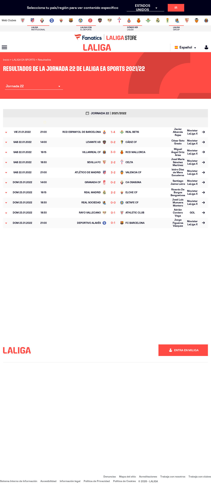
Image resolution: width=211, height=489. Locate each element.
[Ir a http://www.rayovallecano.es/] (110, 20)
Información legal (70, 481)
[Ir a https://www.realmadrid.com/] (158, 20)
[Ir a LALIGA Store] (105, 37)
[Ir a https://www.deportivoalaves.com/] (52, 20)
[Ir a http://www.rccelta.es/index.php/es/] (119, 20)
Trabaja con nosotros (172, 476)
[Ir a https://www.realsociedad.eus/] (177, 20)
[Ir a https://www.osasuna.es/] (42, 20)
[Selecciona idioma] (186, 47)
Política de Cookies (124, 481)
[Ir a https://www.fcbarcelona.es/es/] (71, 20)
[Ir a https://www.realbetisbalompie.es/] (148, 20)
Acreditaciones (148, 476)
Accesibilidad (48, 481)
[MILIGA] (205, 47)
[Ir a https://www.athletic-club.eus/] (23, 20)
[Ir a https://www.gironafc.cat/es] (90, 20)
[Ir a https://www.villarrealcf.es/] (206, 20)
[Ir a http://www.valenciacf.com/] (196, 20)
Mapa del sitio (127, 476)
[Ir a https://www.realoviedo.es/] (167, 20)
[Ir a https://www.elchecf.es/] (61, 20)
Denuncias (109, 476)
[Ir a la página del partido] (203, 132)
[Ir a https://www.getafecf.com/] (80, 20)
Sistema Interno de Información (18, 481)
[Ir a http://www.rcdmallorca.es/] (139, 20)
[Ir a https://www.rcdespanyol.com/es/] (129, 20)
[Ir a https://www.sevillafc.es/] (187, 20)
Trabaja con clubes (200, 476)
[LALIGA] (97, 47)
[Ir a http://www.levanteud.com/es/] (100, 20)
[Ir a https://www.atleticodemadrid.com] (32, 20)
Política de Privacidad (97, 481)
